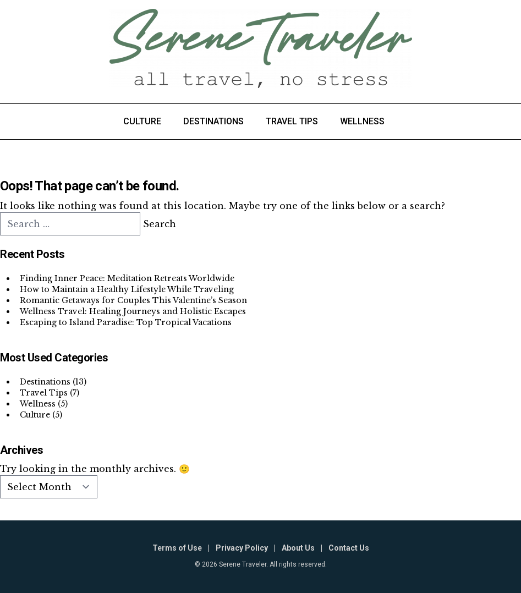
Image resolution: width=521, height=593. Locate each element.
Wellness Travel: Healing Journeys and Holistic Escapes (133, 311)
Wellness (362, 121)
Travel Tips (292, 121)
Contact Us (348, 547)
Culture (142, 121)
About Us (298, 547)
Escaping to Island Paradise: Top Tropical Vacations (126, 322)
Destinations (213, 121)
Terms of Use (177, 547)
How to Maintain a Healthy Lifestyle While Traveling (127, 289)
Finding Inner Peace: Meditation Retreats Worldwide (127, 278)
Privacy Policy (242, 547)
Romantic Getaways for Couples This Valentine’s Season (133, 300)
